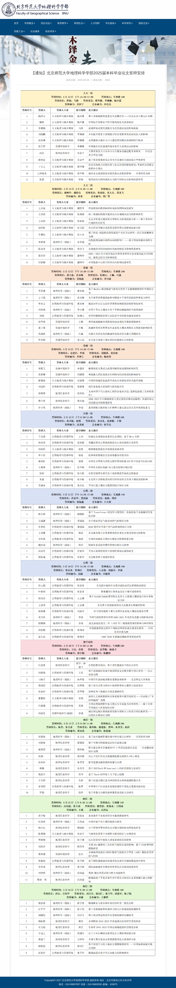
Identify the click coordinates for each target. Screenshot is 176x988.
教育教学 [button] (62, 23)
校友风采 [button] (50, 31)
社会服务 (35, 31)
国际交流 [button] (144, 23)
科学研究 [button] (127, 23)
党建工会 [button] (19, 31)
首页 (16, 23)
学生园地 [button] (110, 23)
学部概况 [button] (29, 23)
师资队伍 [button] (79, 23)
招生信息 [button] (46, 23)
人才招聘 (95, 23)
